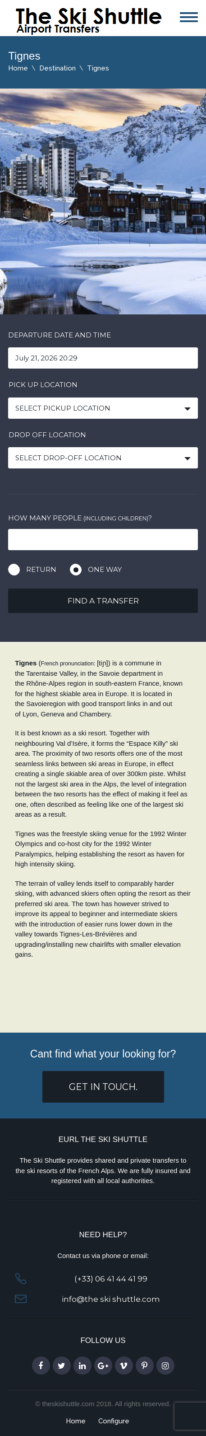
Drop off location (47, 434)
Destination (57, 68)
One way (105, 569)
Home (18, 68)
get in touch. (103, 1086)
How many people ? (80, 518)
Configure (113, 1421)
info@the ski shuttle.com (111, 1299)
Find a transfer (103, 600)
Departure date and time (59, 335)
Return (41, 569)
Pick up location (43, 384)
